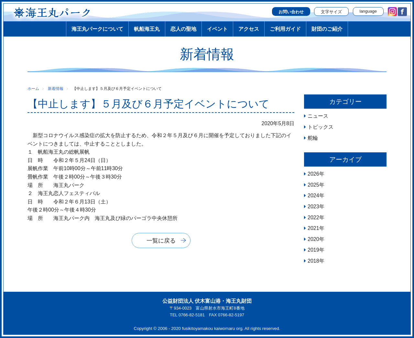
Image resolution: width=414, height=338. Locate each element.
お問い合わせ (291, 11)
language (368, 11)
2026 (313, 174)
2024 (313, 195)
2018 (313, 261)
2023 (313, 206)
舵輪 (313, 138)
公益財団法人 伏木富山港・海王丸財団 (207, 301)
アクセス (248, 29)
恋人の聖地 (183, 29)
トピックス (320, 127)
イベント (217, 29)
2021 (313, 228)
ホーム (33, 88)
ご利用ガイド (285, 29)
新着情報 (55, 88)
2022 (313, 217)
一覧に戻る (161, 240)
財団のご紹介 (327, 29)
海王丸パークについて (97, 29)
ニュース (318, 116)
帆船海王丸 (147, 29)
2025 (313, 185)
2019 (313, 250)
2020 (313, 239)
